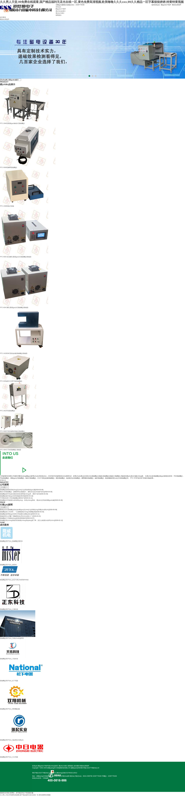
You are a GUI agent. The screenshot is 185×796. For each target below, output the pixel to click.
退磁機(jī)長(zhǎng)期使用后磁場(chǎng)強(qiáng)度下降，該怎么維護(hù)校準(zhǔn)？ (27, 520)
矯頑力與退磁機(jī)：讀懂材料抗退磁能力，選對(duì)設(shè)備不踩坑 (22, 492)
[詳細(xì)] (3, 480)
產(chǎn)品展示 (61, 11)
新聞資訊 (58, 15)
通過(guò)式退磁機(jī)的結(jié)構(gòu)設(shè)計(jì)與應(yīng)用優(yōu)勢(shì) (24, 509)
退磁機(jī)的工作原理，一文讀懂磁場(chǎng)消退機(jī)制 (18, 512)
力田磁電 (45, 778)
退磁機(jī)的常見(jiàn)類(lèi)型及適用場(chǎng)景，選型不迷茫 (20, 494)
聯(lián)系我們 (176, 5)
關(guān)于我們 (166, 5)
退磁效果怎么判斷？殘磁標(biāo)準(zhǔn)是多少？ (16, 516)
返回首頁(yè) (156, 5)
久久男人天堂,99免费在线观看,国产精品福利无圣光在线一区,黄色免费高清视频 (25, 795)
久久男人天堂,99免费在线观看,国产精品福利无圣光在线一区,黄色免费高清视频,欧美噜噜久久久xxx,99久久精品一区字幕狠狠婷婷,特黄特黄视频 (92, 2)
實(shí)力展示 (60, 13)
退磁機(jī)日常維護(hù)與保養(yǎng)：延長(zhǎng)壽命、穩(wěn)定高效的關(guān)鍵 (27, 500)
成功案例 (3, 17)
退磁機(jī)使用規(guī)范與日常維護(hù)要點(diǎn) (15, 514)
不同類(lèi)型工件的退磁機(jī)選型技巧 (12, 498)
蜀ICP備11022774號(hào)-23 (89, 768)
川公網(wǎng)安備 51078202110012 (65, 773)
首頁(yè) (58, 7)
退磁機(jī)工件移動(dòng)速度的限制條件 (13, 518)
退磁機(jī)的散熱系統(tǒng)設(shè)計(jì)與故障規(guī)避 (17, 490)
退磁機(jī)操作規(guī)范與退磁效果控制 (12, 496)
